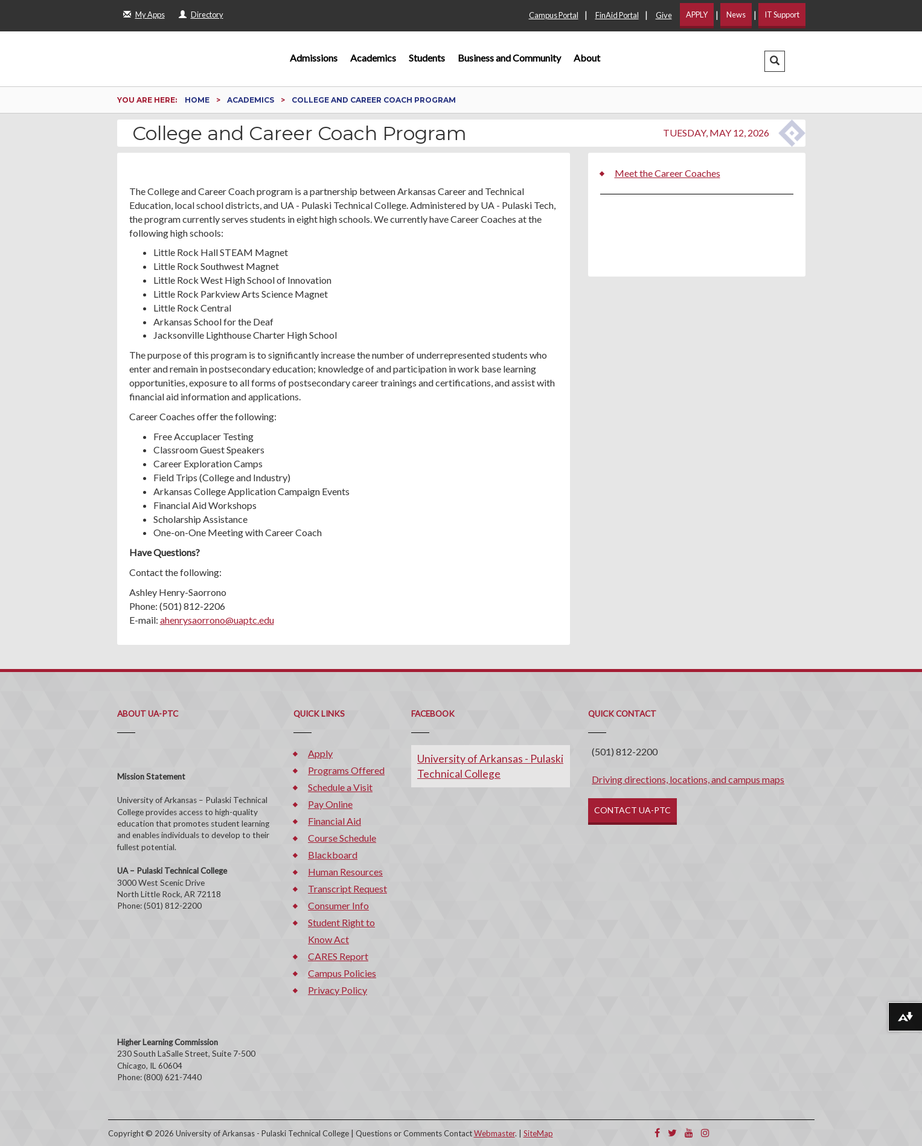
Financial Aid (334, 821)
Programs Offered (346, 770)
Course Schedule (342, 837)
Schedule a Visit (340, 787)
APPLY (697, 14)
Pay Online (330, 804)
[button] (774, 61)
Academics (373, 57)
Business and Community (509, 57)
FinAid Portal (617, 15)
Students (427, 57)
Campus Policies (342, 973)
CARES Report (338, 956)
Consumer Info (338, 905)
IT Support (781, 14)
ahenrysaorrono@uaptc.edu (217, 620)
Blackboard (332, 854)
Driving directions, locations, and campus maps (688, 779)
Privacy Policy (337, 990)
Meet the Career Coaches (667, 173)
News (736, 14)
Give (664, 15)
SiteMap (538, 1133)
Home (198, 99)
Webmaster (494, 1133)
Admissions (314, 57)
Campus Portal (553, 15)
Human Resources (345, 871)
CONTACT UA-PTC (632, 810)
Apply (320, 753)
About (587, 57)
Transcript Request (347, 888)
